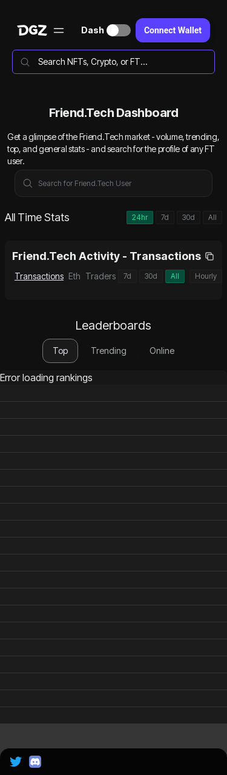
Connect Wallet (173, 30)
